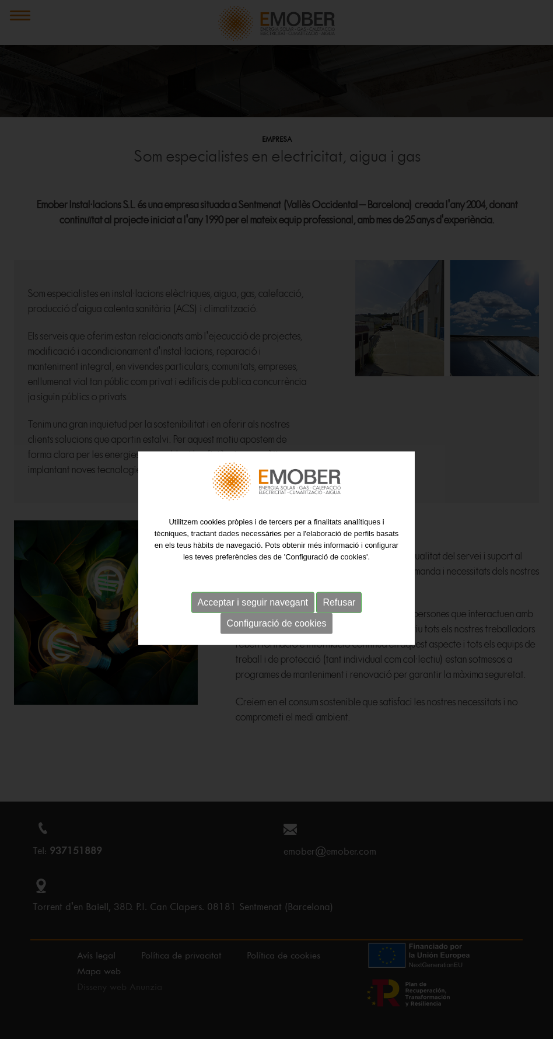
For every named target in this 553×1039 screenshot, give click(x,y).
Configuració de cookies (277, 630)
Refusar (339, 609)
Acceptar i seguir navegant (253, 609)
